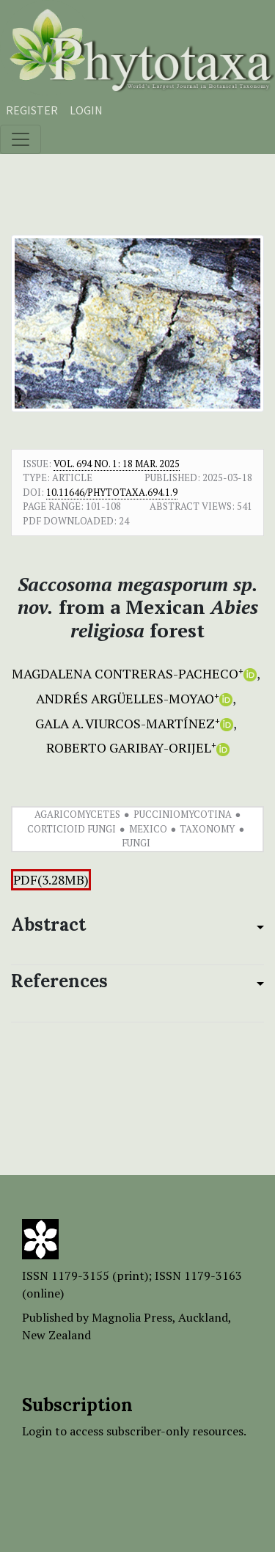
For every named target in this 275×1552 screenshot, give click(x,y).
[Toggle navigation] (20, 139)
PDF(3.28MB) (51, 879)
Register (32, 110)
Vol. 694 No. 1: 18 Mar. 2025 (117, 463)
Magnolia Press (132, 1317)
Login (86, 110)
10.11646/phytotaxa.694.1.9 (111, 492)
